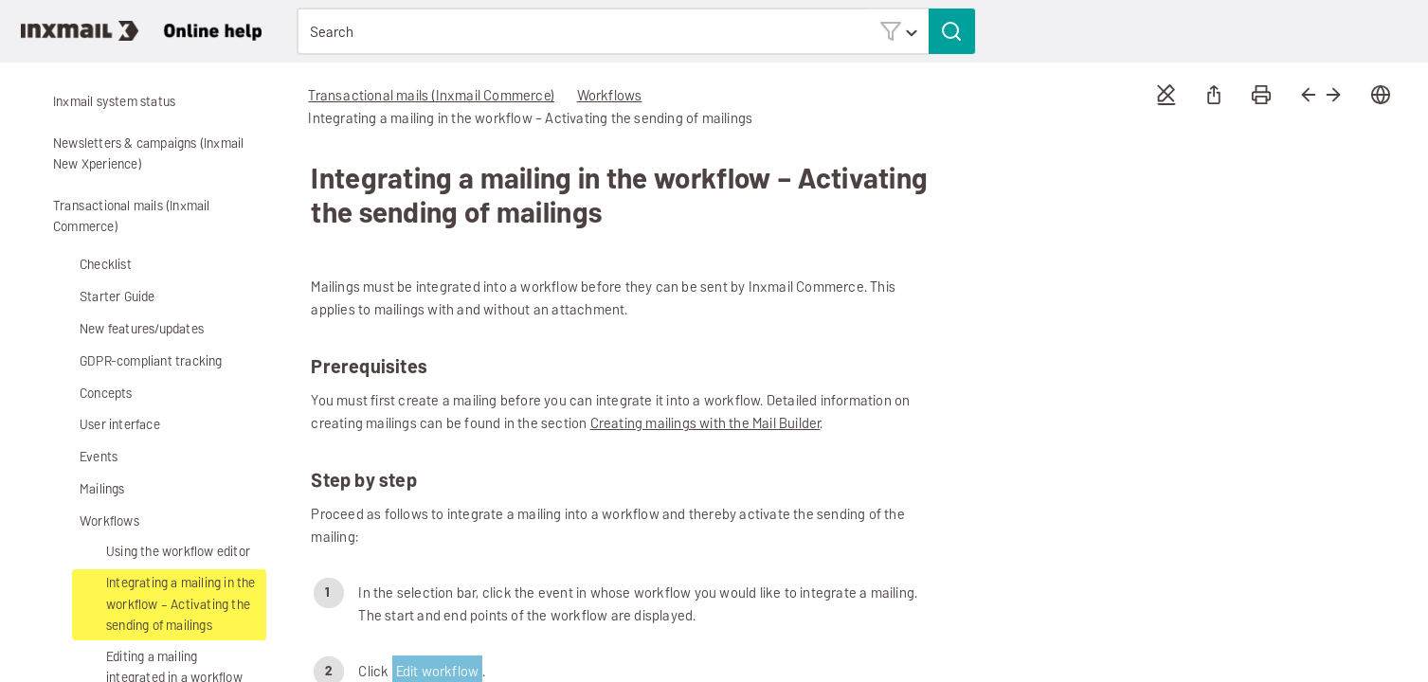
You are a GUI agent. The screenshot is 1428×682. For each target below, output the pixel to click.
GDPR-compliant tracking (137, 362)
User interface (105, 425)
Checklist (106, 265)
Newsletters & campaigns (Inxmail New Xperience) (134, 154)
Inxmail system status (114, 102)
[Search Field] (636, 31)
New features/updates (142, 329)
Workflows (95, 521)
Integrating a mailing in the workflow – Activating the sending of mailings (181, 604)
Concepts (92, 393)
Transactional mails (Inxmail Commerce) (117, 217)
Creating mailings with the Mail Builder (705, 423)
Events (84, 458)
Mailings (88, 490)
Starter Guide (103, 298)
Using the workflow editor (164, 552)
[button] (898, 31)
